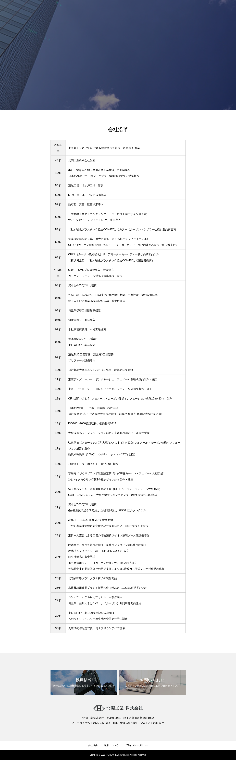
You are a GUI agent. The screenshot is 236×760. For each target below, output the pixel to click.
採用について (111, 745)
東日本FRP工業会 (79, 345)
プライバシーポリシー (136, 745)
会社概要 (92, 745)
